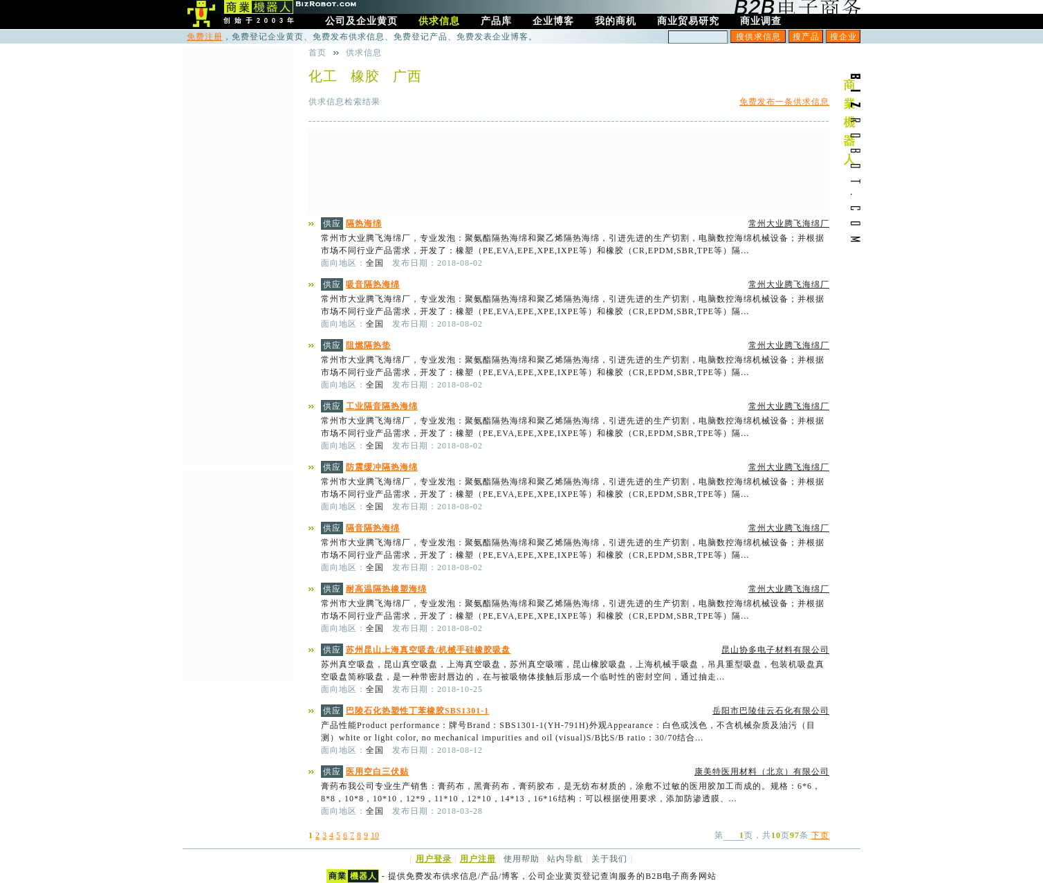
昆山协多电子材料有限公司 (775, 650)
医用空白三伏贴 (377, 771)
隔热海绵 (364, 223)
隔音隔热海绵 (373, 528)
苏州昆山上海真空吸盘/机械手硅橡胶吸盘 (428, 650)
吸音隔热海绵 (373, 284)
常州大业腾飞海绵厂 (788, 223)
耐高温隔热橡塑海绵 (386, 589)
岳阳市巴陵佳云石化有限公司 (770, 711)
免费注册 (205, 37)
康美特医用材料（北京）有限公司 (761, 771)
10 (375, 835)
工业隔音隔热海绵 (382, 406)
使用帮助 (521, 859)
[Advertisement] (568, 171)
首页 (317, 52)
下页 (820, 835)
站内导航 (565, 859)
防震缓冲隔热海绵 (382, 467)
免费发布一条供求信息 (784, 102)
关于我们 (609, 859)
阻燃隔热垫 (368, 345)
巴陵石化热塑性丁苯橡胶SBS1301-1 (417, 711)
